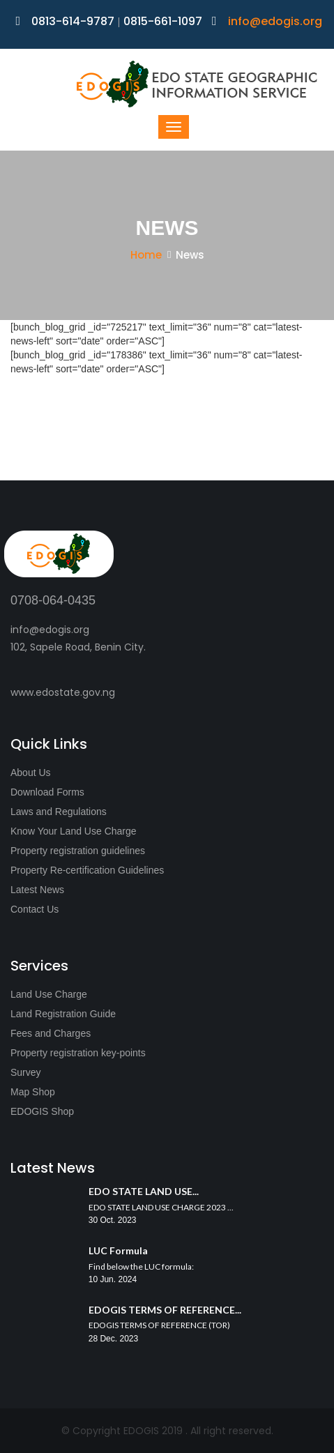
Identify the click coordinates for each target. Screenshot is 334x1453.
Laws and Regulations (58, 811)
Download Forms (47, 792)
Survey (25, 1072)
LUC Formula (118, 1250)
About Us (30, 772)
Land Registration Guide (63, 1013)
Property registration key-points (78, 1052)
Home (146, 255)
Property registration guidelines (77, 850)
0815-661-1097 (162, 21)
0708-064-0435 (53, 600)
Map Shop (32, 1091)
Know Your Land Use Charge (73, 831)
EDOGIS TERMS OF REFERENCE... (165, 1310)
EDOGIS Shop (42, 1111)
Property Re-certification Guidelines (87, 870)
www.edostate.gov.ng (62, 692)
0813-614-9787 (66, 21)
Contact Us (34, 909)
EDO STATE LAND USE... (144, 1191)
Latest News (37, 889)
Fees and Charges (50, 1033)
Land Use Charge (48, 994)
